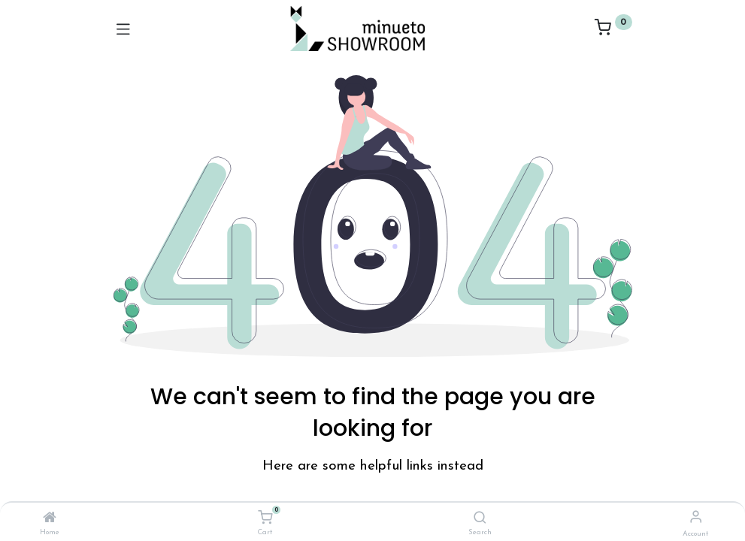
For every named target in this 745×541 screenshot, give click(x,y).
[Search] (480, 519)
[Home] (49, 519)
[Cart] (265, 518)
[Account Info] (696, 518)
